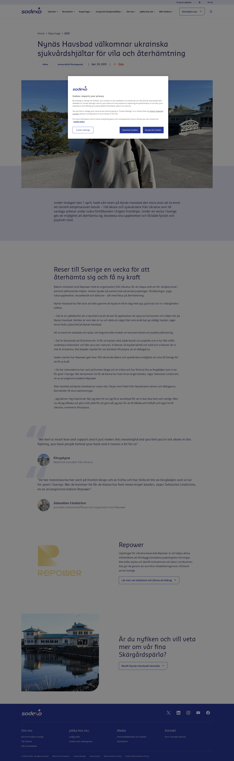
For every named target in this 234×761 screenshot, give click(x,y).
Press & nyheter (184, 2)
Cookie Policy (91, 756)
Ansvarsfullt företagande (70, 64)
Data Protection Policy (109, 756)
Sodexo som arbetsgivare (80, 741)
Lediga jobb (74, 736)
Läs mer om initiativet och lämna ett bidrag (149, 580)
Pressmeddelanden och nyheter (131, 736)
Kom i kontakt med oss (175, 736)
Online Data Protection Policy (133, 756)
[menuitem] (31, 11)
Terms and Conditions (61, 756)
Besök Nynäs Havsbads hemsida (143, 666)
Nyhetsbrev (122, 741)
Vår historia (26, 741)
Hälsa (45, 64)
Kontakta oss (192, 11)
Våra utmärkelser (29, 746)
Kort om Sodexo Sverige (32, 736)
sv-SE (210, 2)
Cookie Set (77, 756)
